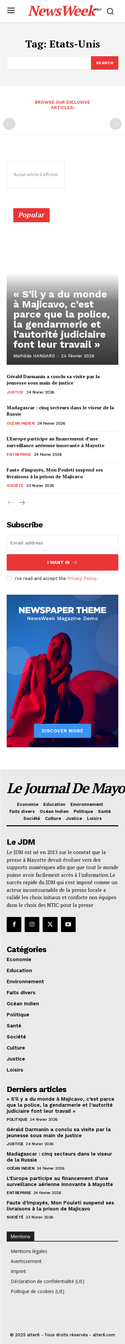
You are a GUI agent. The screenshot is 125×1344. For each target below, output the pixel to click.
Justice (15, 392)
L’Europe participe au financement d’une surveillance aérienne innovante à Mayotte (55, 441)
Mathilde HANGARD (34, 355)
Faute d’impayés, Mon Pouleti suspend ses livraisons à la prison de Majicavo (55, 473)
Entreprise (19, 454)
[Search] (104, 63)
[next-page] (21, 503)
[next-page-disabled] (116, 124)
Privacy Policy (81, 578)
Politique (17, 1119)
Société (15, 485)
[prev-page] (9, 124)
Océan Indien (20, 423)
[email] (62, 543)
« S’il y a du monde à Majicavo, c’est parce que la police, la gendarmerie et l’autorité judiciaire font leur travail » (61, 319)
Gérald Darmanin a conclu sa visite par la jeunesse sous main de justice (53, 379)
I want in (62, 562)
